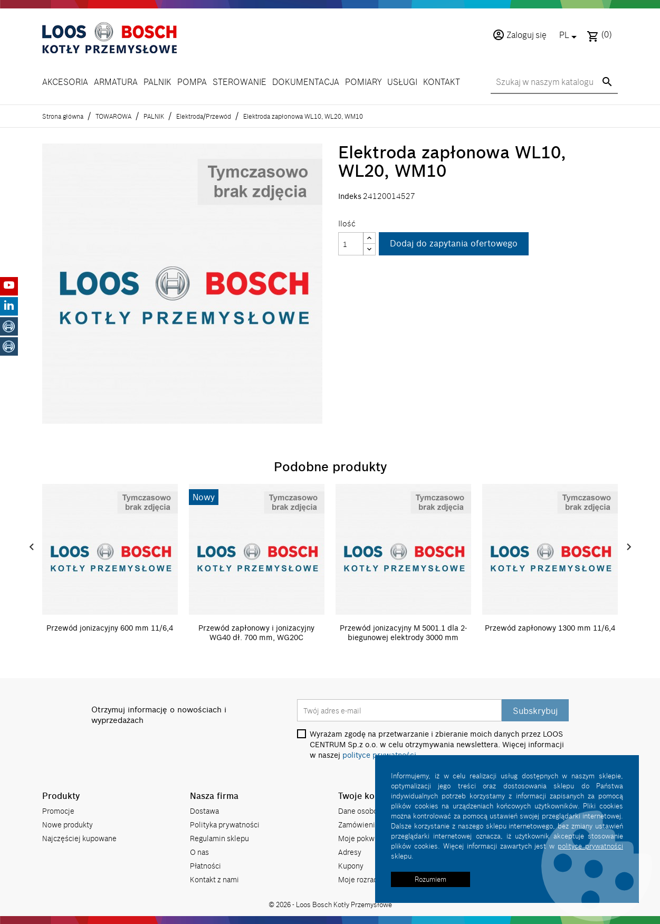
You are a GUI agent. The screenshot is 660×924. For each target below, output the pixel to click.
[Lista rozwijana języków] (569, 36)
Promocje (58, 810)
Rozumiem (430, 879)
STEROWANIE (239, 82)
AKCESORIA (65, 82)
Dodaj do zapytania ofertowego (454, 244)
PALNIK (157, 82)
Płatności (205, 865)
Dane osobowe (363, 810)
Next (628, 547)
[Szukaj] (554, 83)
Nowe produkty (67, 824)
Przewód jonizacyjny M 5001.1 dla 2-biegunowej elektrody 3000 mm (403, 632)
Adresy (349, 851)
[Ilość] (351, 243)
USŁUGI (402, 82)
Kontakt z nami (214, 878)
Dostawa (204, 810)
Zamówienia (358, 824)
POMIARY (363, 82)
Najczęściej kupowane (79, 837)
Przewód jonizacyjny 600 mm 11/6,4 (109, 628)
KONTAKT (441, 82)
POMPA (192, 82)
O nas (199, 851)
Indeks (349, 196)
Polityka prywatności (225, 824)
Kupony (351, 865)
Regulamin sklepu (219, 837)
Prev (31, 547)
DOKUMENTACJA (305, 82)
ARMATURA (116, 82)
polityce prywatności (590, 846)
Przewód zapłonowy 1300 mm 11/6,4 (550, 628)
